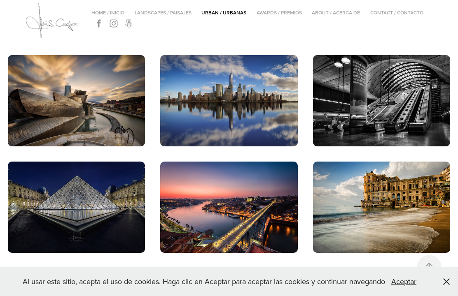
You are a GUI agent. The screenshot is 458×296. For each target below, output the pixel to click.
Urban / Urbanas (223, 12)
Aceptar (403, 281)
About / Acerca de (336, 12)
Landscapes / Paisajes (163, 12)
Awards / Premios (279, 12)
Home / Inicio (107, 12)
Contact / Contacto (396, 12)
